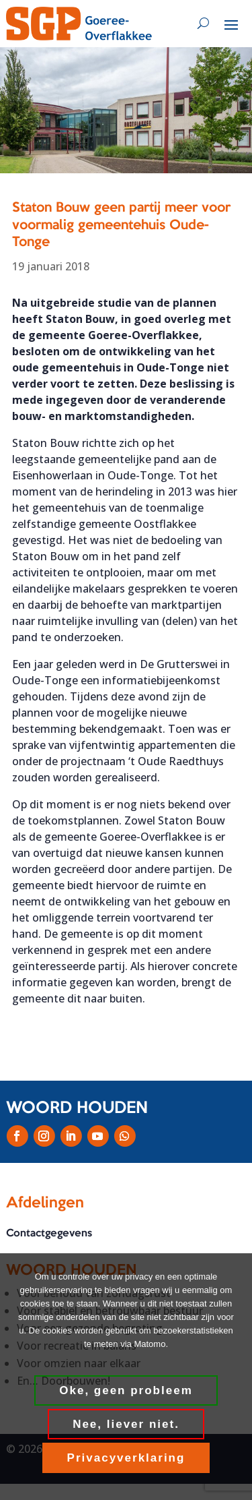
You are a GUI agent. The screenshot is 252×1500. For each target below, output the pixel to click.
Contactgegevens (49, 1233)
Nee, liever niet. (126, 1424)
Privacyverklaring (126, 1457)
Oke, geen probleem (126, 1390)
